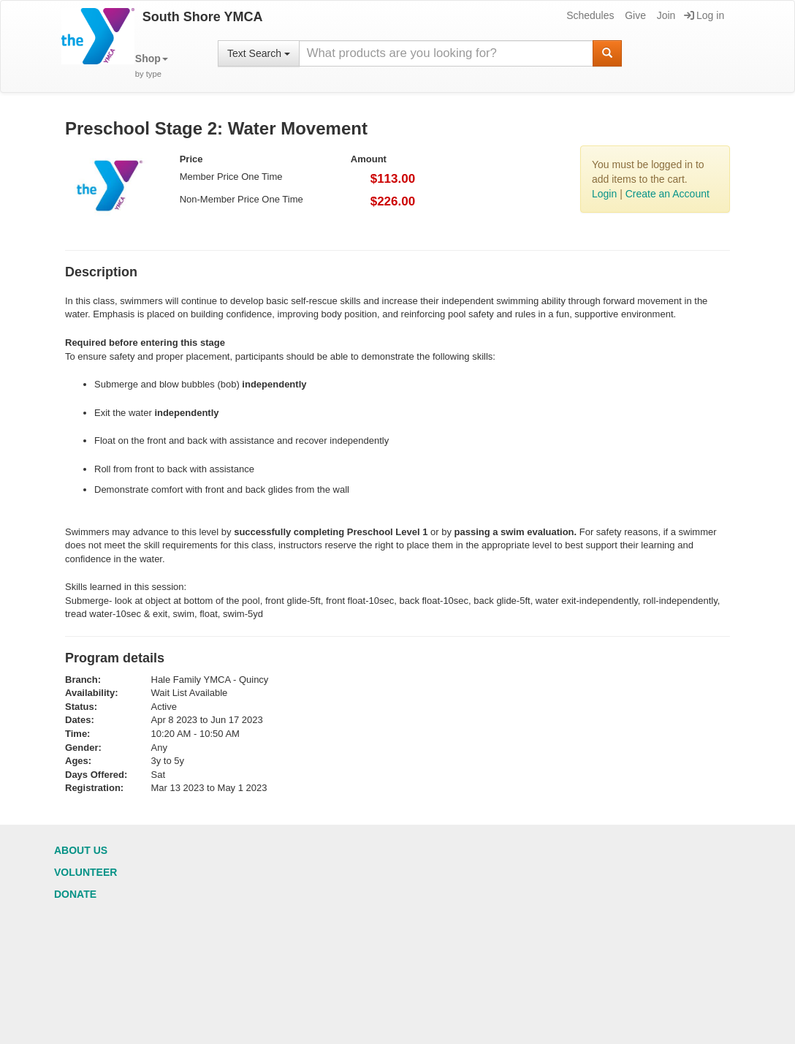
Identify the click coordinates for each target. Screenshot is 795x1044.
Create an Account (667, 194)
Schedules (589, 15)
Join (665, 15)
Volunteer (85, 872)
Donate (75, 894)
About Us (80, 850)
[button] (151, 66)
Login (604, 194)
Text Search (258, 53)
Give (634, 15)
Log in (704, 15)
